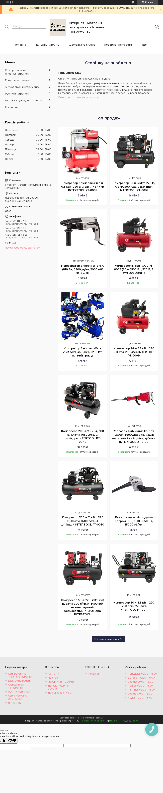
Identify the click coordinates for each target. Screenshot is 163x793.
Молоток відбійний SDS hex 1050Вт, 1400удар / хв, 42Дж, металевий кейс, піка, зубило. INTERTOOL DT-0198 (133, 436)
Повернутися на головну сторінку (78, 97)
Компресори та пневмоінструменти (18, 72)
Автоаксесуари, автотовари (23, 100)
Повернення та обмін (119, 44)
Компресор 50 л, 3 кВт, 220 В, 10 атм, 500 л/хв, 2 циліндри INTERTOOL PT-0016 (134, 186)
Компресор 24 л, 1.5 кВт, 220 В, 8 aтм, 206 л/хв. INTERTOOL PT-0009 (133, 352)
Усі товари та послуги (106, 639)
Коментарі (94, 673)
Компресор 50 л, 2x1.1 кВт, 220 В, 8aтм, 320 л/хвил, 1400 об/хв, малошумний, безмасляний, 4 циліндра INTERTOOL (82, 607)
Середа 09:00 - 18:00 (140, 681)
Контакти (53, 673)
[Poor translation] (12, 741)
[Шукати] (7, 27)
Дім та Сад (12, 107)
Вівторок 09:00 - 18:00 (141, 677)
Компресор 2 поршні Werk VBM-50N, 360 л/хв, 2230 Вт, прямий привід (82, 352)
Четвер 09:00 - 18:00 (140, 685)
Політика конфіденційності (123, 720)
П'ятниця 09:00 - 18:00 (141, 689)
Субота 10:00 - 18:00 (140, 693)
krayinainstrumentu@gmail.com (23, 247)
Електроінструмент (17, 80)
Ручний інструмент (17, 93)
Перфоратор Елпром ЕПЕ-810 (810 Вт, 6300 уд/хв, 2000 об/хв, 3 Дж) (82, 269)
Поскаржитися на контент (94, 720)
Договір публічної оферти (58, 687)
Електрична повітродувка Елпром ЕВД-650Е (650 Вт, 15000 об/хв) (134, 521)
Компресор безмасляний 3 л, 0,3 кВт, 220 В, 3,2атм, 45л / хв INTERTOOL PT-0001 (82, 186)
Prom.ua (99, 717)
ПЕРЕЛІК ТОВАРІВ (47, 44)
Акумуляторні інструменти (22, 86)
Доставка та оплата (82, 44)
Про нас (53, 677)
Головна (20, 44)
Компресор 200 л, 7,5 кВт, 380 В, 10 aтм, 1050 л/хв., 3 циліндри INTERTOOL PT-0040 (82, 436)
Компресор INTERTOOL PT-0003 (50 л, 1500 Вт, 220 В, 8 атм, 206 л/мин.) (134, 269)
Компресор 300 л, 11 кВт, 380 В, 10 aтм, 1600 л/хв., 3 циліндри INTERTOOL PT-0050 (82, 521)
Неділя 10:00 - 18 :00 (140, 697)
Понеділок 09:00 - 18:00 (142, 673)
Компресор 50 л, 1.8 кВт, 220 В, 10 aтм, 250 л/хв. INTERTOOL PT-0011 (133, 606)
